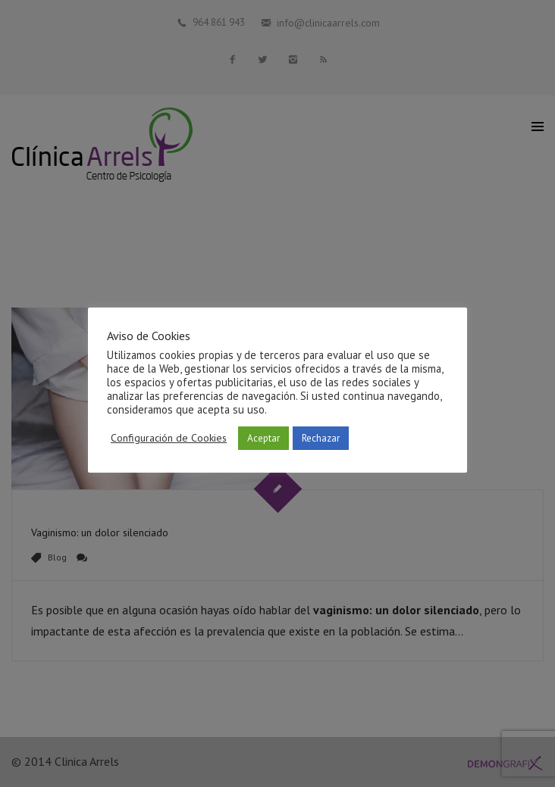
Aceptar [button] (263, 438)
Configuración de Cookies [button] (169, 438)
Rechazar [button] (321, 438)
